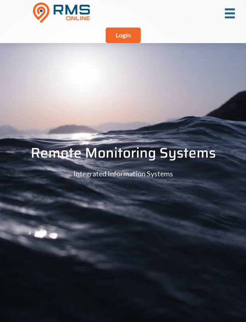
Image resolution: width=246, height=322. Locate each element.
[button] (123, 35)
